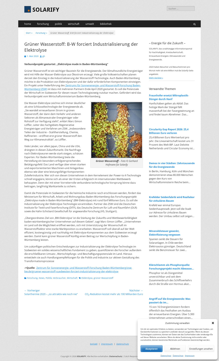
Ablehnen (175, 348)
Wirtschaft (72, 277)
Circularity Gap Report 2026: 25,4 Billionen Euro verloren (168, 131)
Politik (49, 277)
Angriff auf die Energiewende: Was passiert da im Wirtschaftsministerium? (169, 300)
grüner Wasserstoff (103, 277)
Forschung (41, 33)
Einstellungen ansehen (201, 348)
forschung (43, 24)
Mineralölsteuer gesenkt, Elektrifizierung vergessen (164, 232)
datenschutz (122, 343)
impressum (107, 343)
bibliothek (105, 24)
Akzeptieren (151, 348)
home (27, 24)
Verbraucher (59, 277)
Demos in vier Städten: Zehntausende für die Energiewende (172, 165)
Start (29, 33)
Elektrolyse (87, 277)
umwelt (89, 24)
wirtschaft (73, 24)
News (41, 277)
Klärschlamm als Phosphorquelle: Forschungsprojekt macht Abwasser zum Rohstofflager (171, 266)
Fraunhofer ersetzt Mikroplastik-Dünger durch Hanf (169, 97)
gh (43, 56)
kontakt (93, 343)
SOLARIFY (45, 9)
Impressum (190, 355)
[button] (212, 323)
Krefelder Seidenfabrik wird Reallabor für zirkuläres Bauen (172, 198)
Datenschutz (166, 355)
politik (58, 24)
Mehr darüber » (156, 77)
